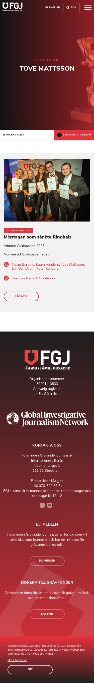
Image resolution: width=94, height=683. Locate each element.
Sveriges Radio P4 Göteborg (34, 278)
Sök (71, 7)
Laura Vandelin (47, 264)
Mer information (17, 660)
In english (52, 7)
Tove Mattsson (72, 264)
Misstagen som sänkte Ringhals (37, 237)
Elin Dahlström (23, 268)
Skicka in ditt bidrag (74, 135)
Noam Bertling (23, 264)
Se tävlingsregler (13, 134)
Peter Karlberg (47, 268)
